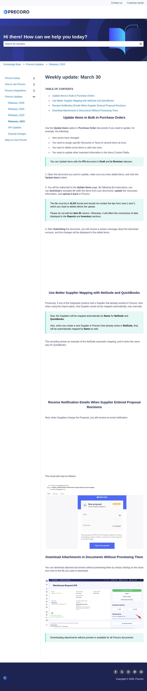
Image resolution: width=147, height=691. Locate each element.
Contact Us (133, 12)
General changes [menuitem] (17, 134)
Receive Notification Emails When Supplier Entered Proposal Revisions (89, 105)
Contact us (116, 3)
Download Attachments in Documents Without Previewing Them (85, 110)
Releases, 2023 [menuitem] (16, 121)
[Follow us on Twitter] (122, 672)
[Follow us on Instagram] (128, 672)
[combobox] (70, 44)
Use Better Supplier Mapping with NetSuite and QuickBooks (83, 100)
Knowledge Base (12, 64)
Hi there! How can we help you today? (45, 36)
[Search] (141, 44)
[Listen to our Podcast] (134, 672)
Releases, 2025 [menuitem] (16, 109)
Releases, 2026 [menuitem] (16, 103)
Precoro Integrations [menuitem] (15, 90)
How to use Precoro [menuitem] (15, 84)
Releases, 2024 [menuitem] (16, 115)
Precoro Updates (35, 64)
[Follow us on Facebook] (115, 672)
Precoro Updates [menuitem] (13, 96)
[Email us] (141, 672)
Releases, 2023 (57, 64)
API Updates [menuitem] (14, 127)
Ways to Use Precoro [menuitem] (16, 140)
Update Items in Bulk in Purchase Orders (73, 96)
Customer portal (135, 3)
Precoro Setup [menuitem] (12, 78)
